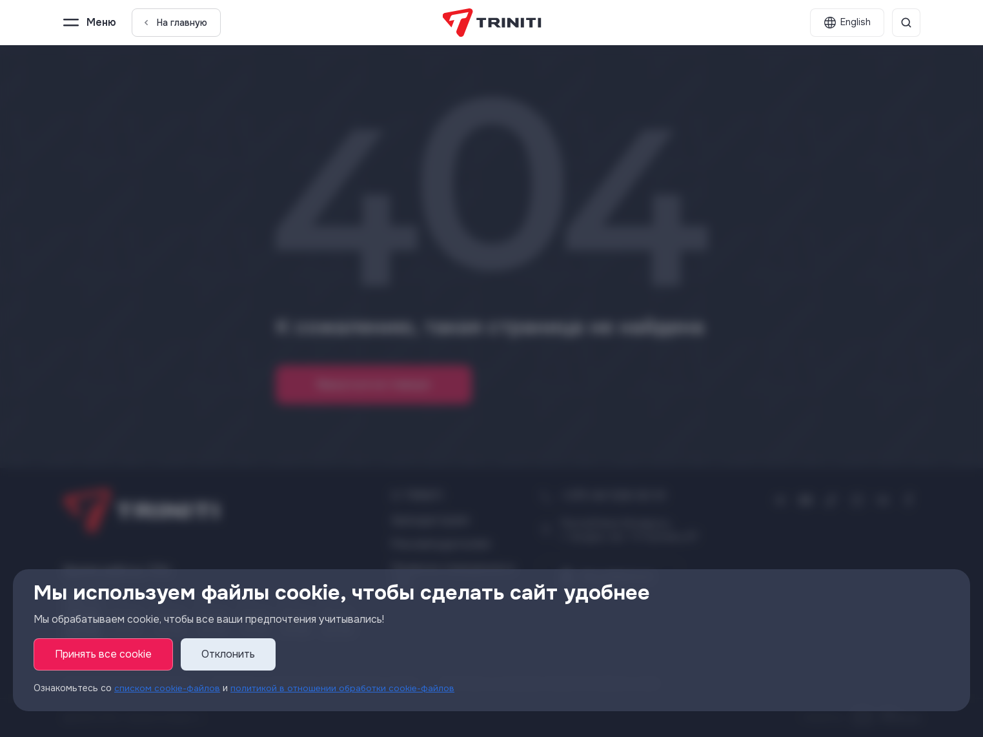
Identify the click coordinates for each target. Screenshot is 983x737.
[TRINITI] (491, 22)
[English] (847, 22)
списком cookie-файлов (167, 688)
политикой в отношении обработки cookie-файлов (343, 688)
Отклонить (228, 654)
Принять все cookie (103, 654)
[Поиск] (906, 22)
